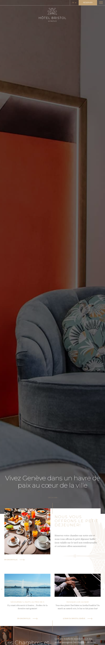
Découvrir (52, 498)
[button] (2, 511)
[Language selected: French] (74, 2)
